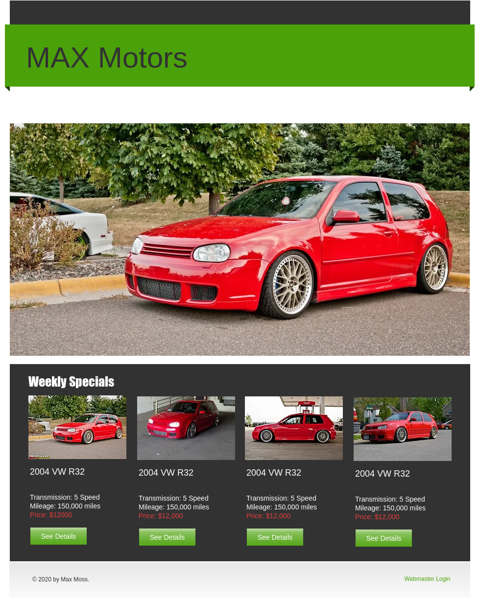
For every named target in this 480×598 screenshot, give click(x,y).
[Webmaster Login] (427, 579)
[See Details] (58, 536)
